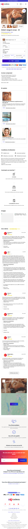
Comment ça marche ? (14, 514)
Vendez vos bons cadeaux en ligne (14, 498)
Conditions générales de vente (14, 523)
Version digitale (9, 55)
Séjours (14, 489)
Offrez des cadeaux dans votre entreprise (14, 508)
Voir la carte (14, 380)
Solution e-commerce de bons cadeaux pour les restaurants (14, 500)
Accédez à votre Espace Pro (14, 499)
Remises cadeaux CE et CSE (14, 509)
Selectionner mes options (11, 99)
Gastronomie (14, 492)
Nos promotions (14, 517)
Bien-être (14, 490)
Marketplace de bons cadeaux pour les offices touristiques (14, 507)
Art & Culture (14, 494)
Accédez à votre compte (14, 459)
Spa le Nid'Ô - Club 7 (9, 32)
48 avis (10, 33)
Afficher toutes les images (21, 26)
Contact (14, 513)
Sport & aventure (14, 493)
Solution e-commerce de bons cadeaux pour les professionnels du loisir (14, 506)
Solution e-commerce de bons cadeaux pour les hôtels (14, 501)
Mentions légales (14, 526)
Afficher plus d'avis (14, 349)
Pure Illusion (18, 527)
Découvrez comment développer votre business (14, 449)
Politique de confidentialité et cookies (14, 524)
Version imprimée (20, 55)
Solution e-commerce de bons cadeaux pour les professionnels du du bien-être (14, 504)
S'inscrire (22, 436)
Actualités (14, 516)
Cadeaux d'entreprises (14, 518)
